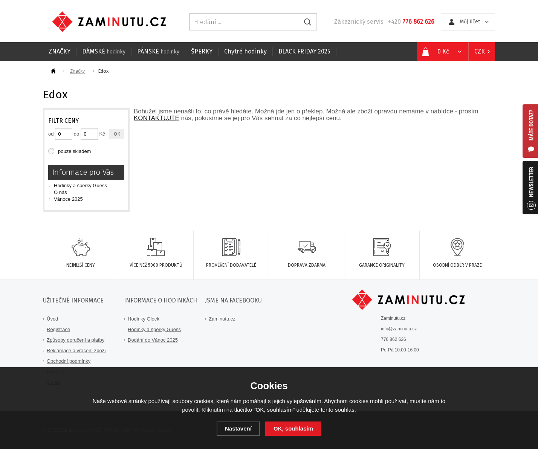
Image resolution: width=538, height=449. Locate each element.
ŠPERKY (201, 51)
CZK (479, 51)
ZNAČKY (59, 51)
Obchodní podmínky (68, 361)
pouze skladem (74, 151)
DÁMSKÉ (103, 51)
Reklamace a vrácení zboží (76, 350)
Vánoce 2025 (68, 199)
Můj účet (470, 21)
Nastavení (238, 428)
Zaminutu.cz (222, 319)
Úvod (52, 319)
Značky (77, 71)
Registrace (58, 329)
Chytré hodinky (245, 51)
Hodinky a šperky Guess (80, 185)
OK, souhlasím (293, 428)
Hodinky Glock (143, 319)
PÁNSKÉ (158, 51)
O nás (60, 192)
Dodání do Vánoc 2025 (153, 340)
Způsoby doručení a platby (75, 340)
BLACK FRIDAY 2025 (304, 51)
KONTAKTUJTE (156, 118)
